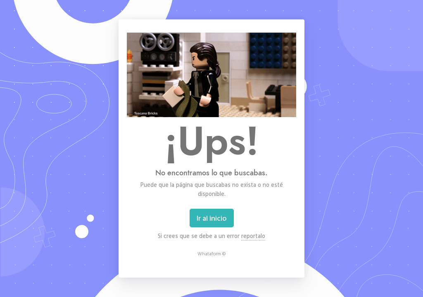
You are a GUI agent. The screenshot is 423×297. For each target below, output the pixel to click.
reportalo (253, 235)
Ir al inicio (212, 218)
